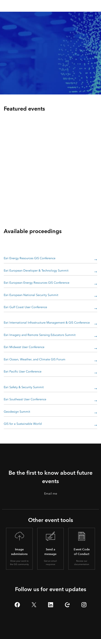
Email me (50, 493)
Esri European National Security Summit (31, 295)
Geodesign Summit (17, 411)
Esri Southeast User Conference (25, 399)
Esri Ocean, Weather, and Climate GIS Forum (34, 359)
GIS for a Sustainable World (23, 424)
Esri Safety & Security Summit (24, 387)
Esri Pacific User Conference (22, 371)
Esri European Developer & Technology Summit (36, 270)
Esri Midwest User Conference (24, 347)
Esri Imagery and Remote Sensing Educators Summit (40, 335)
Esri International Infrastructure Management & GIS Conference (47, 322)
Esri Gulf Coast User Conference (25, 307)
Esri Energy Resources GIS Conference (29, 258)
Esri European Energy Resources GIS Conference (36, 282)
